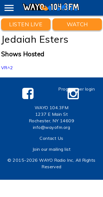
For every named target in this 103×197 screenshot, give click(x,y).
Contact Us (51, 138)
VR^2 (7, 67)
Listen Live (25, 24)
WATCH (77, 24)
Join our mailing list (51, 149)
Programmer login (76, 89)
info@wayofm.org (51, 127)
